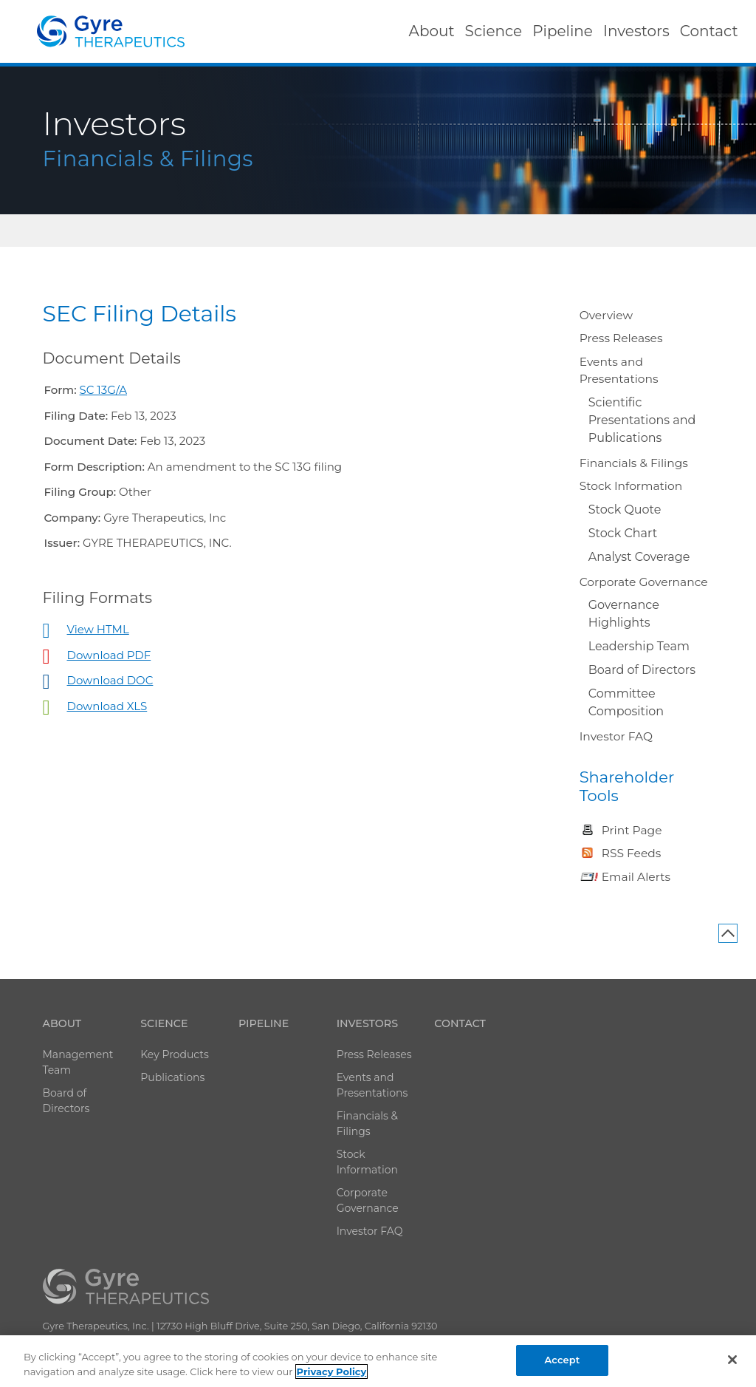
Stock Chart (622, 533)
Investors (367, 1023)
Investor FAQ (616, 736)
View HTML (98, 629)
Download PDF (109, 655)
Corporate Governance (644, 582)
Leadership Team (639, 646)
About (62, 1023)
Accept (562, 1360)
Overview (606, 315)
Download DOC (110, 680)
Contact (460, 1023)
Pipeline (263, 1023)
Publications (172, 1077)
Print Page (632, 830)
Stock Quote (625, 509)
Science (164, 1023)
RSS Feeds (632, 853)
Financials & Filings (634, 463)
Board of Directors (641, 670)
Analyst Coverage (639, 557)
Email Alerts (636, 877)
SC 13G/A (103, 390)
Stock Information (631, 486)
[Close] (732, 1359)
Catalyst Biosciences (111, 31)
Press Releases (621, 338)
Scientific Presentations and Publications (642, 420)
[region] (378, 1361)
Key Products (174, 1054)
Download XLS (107, 706)
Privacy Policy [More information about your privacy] (332, 1371)
